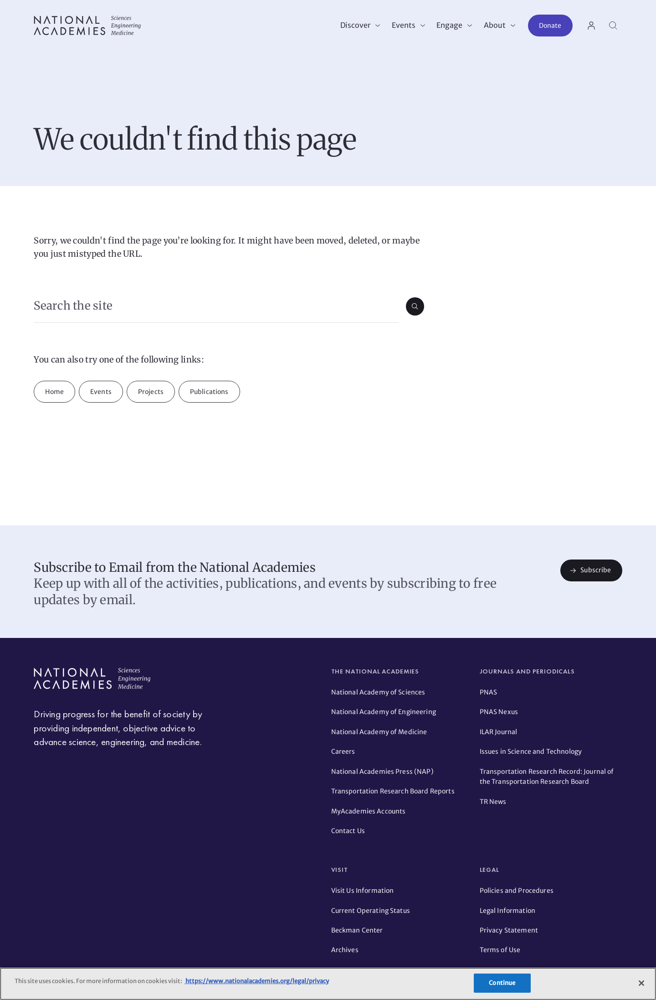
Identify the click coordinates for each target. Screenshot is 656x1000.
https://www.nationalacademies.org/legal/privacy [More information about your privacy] (256, 981)
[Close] (641, 983)
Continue (502, 983)
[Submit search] (415, 306)
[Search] (613, 25)
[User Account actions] (591, 25)
